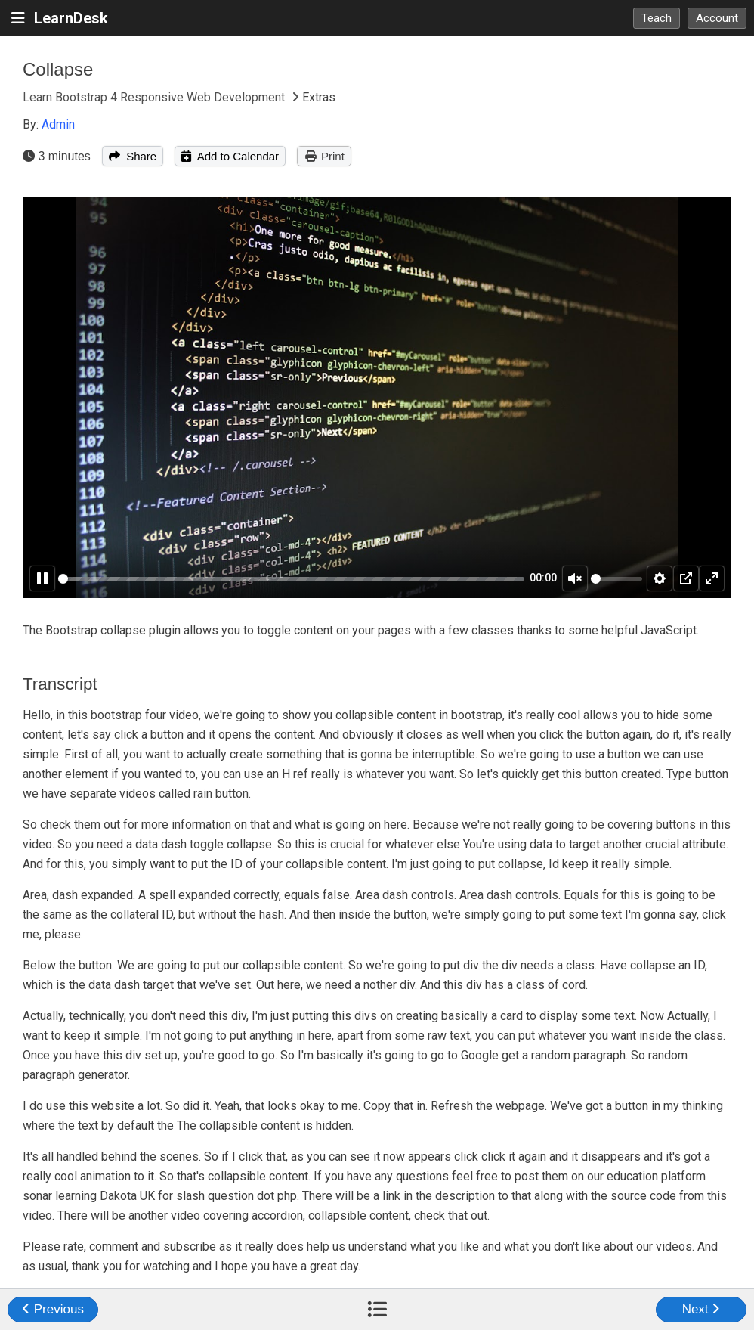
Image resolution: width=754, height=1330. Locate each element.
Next (701, 1309)
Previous (53, 1309)
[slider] (291, 579)
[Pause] (42, 578)
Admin (58, 124)
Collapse (58, 69)
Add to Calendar (230, 156)
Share (132, 156)
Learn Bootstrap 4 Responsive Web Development (155, 97)
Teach (656, 18)
